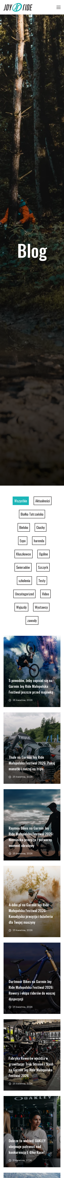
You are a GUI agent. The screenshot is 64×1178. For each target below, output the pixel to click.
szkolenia (24, 580)
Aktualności (42, 500)
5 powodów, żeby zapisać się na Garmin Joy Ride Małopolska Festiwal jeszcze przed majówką (31, 686)
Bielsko (23, 527)
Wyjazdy (21, 607)
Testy (41, 580)
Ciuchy (40, 527)
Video (45, 593)
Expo (23, 540)
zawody (32, 620)
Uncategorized (24, 593)
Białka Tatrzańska (32, 514)
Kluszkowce (23, 554)
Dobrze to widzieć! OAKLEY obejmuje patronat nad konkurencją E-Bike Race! (27, 1146)
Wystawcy (41, 607)
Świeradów (23, 567)
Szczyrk (43, 567)
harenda (39, 540)
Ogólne (43, 554)
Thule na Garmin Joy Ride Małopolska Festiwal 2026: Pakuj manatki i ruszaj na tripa (32, 762)
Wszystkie (20, 500)
